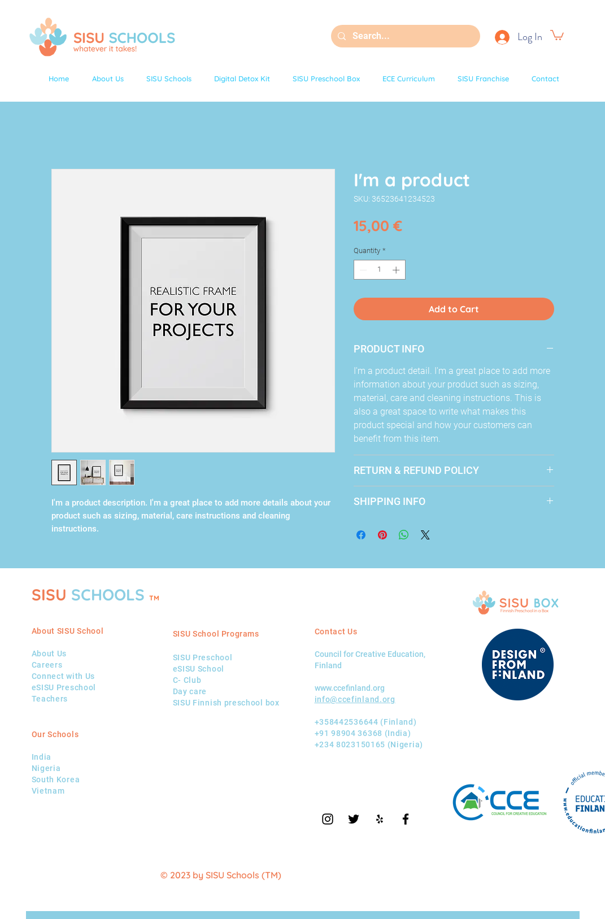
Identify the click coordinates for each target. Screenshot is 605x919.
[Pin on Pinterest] (382, 535)
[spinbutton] (379, 270)
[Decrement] (362, 270)
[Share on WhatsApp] (404, 535)
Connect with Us (63, 676)
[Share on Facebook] (361, 535)
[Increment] (397, 270)
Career (45, 664)
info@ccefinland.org (355, 699)
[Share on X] (425, 535)
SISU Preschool (203, 657)
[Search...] (404, 36)
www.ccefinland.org (350, 687)
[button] (557, 34)
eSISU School (198, 668)
